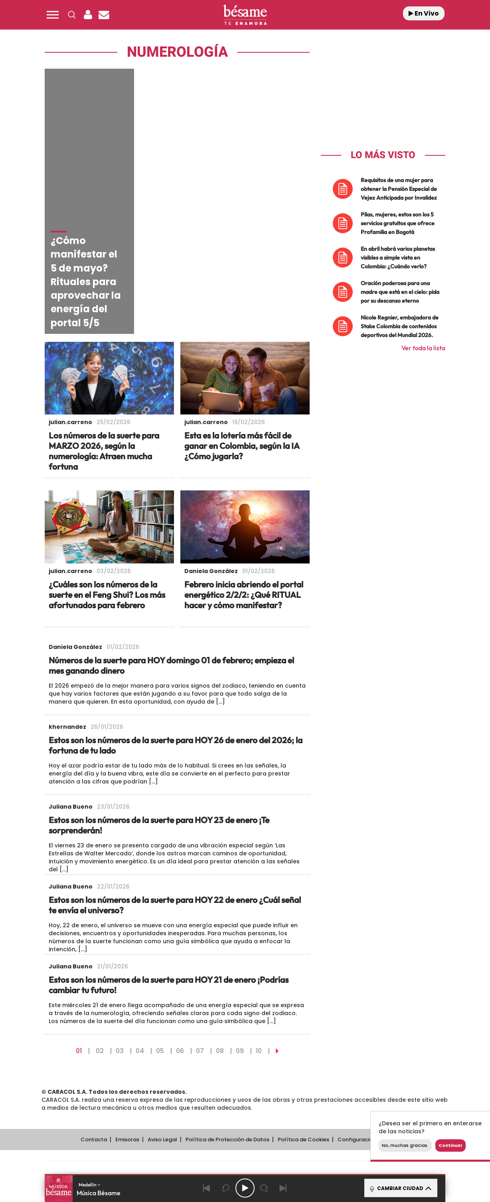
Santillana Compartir (272, 1056)
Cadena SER (306, 1056)
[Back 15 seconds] (225, 1188)
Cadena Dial (292, 1068)
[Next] (283, 1188)
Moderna (188, 1080)
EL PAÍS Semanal (322, 1068)
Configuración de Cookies (372, 1023)
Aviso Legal (162, 1023)
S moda (295, 1080)
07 (200, 934)
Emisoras (127, 1023)
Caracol (387, 1056)
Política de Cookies (303, 1023)
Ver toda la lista (423, 348)
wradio (231, 1068)
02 (100, 934)
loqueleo (330, 1080)
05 (160, 934)
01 (79, 934)
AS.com (331, 1056)
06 (180, 934)
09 (240, 934)
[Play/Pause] (245, 1188)
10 (259, 934)
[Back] (206, 1188)
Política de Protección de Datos (227, 1023)
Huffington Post (164, 1068)
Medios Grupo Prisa (82, 1082)
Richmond (149, 1080)
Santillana (229, 1056)
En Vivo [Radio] (424, 13)
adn (358, 1056)
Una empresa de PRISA (83, 1062)
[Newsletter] (104, 15)
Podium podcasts (227, 1080)
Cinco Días (262, 1068)
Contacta (94, 1023)
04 (140, 934)
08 (220, 934)
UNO (208, 1068)
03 (120, 934)
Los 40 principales (192, 1056)
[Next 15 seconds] (264, 1188)
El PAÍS (154, 1056)
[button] (52, 15)
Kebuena (380, 1068)
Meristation (369, 1080)
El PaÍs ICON (262, 1080)
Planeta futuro (351, 1068)
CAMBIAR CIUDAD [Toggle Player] (400, 1188)
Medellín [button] (90, 1185)
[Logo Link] (245, 15)
